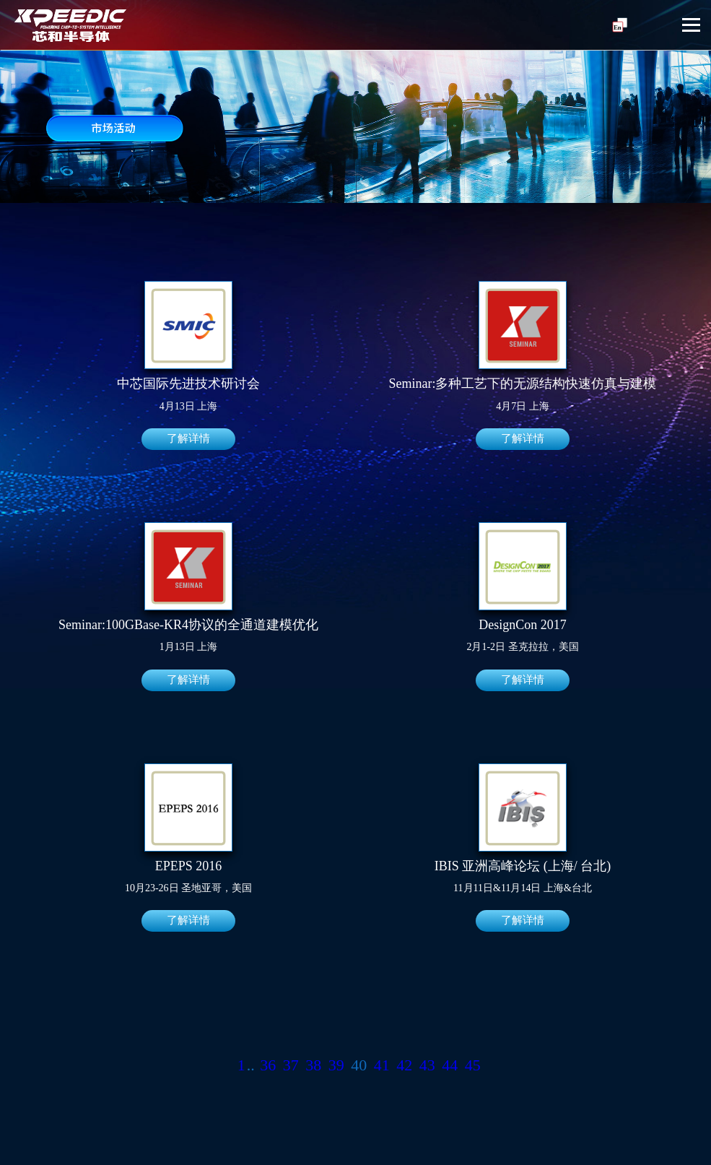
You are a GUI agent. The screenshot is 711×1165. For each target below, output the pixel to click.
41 (382, 1066)
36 (268, 1066)
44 (450, 1066)
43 (427, 1066)
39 (336, 1066)
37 (291, 1066)
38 (313, 1066)
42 (404, 1066)
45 (473, 1066)
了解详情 (188, 439)
